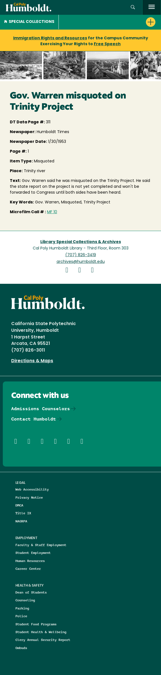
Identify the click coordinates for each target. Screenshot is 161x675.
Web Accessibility (32, 489)
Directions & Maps (32, 361)
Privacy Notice (29, 497)
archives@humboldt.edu (81, 262)
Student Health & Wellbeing (40, 632)
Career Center (28, 568)
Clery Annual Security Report (42, 640)
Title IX (23, 513)
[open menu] (151, 7)
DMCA (19, 505)
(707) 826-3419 (80, 255)
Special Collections (29, 22)
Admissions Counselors (40, 408)
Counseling (25, 600)
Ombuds (21, 648)
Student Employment (33, 553)
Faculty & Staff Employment (40, 545)
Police (21, 616)
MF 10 (52, 212)
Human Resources (30, 561)
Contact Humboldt (33, 419)
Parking (22, 608)
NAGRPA (21, 521)
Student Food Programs (36, 624)
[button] (132, 7)
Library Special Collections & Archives (80, 242)
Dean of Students (31, 592)
